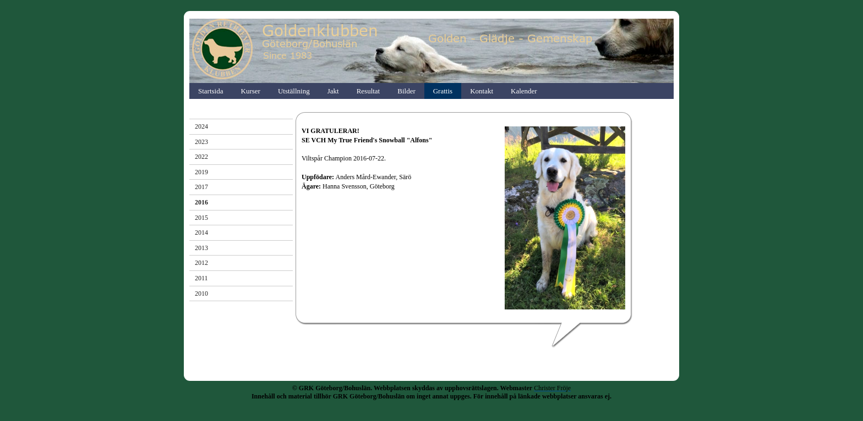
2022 (201, 156)
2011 (201, 278)
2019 (201, 172)
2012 (201, 263)
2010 (201, 293)
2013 (201, 248)
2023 (201, 142)
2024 (201, 126)
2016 (201, 202)
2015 (201, 217)
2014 (201, 232)
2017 (201, 187)
